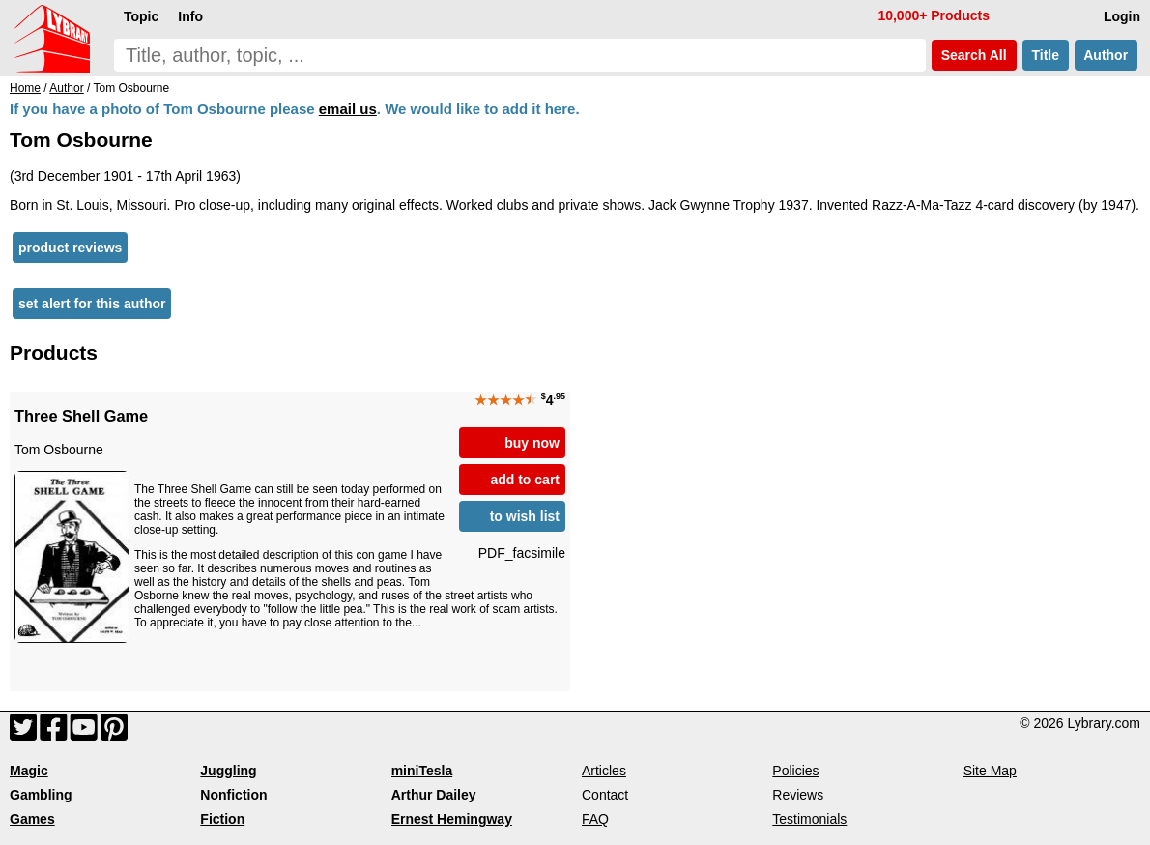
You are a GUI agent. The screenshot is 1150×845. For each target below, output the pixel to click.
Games (32, 819)
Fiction (222, 819)
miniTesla (422, 770)
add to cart (525, 479)
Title (1045, 55)
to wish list (525, 516)
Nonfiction (233, 794)
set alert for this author (91, 303)
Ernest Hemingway (451, 819)
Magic (29, 770)
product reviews (70, 247)
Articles (604, 770)
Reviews (797, 794)
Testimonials (809, 819)
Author (1106, 55)
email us (348, 109)
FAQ (595, 819)
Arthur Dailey (433, 794)
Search (974, 55)
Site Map (990, 770)
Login (1122, 16)
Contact (605, 794)
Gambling (41, 794)
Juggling (228, 770)
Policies (795, 770)
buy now (532, 443)
